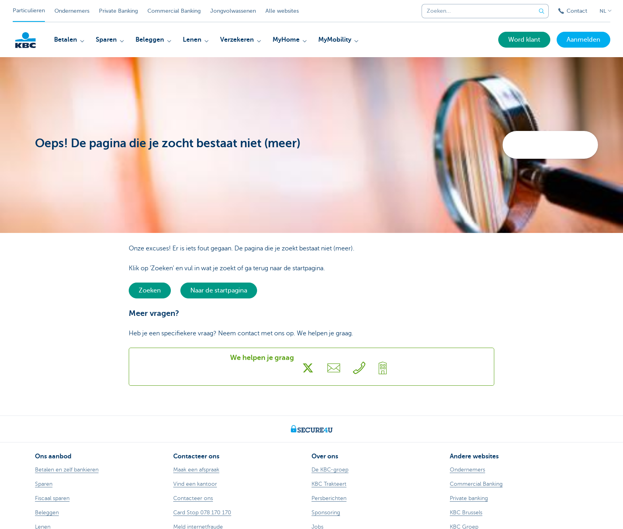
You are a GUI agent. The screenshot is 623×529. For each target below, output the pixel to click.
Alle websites (282, 11)
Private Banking (118, 11)
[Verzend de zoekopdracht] (541, 11)
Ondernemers (71, 11)
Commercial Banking (174, 11)
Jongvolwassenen (233, 11)
